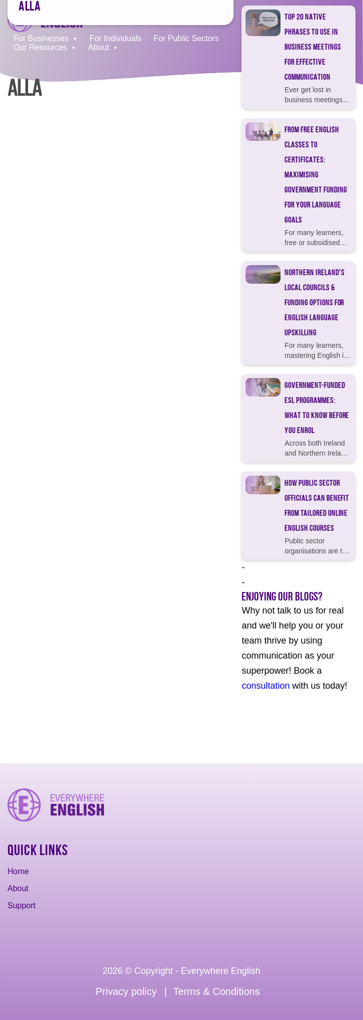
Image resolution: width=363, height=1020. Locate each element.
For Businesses (41, 38)
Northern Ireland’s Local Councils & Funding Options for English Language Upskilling (314, 302)
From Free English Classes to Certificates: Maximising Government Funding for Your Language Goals (315, 174)
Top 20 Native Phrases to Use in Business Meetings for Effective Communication (312, 47)
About (98, 47)
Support (22, 905)
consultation (266, 686)
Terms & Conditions (216, 991)
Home (18, 871)
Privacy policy (126, 991)
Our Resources (41, 47)
